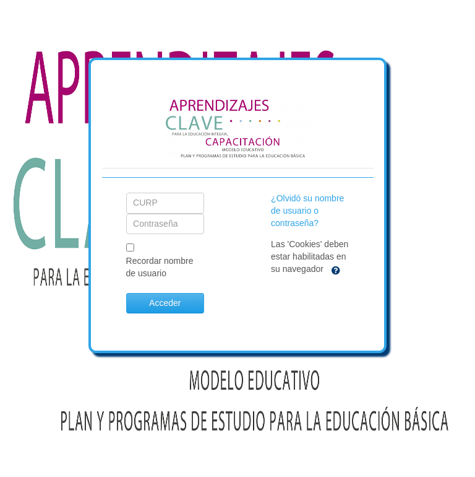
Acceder (165, 303)
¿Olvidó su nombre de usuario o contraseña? (307, 210)
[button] (336, 269)
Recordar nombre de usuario (160, 267)
